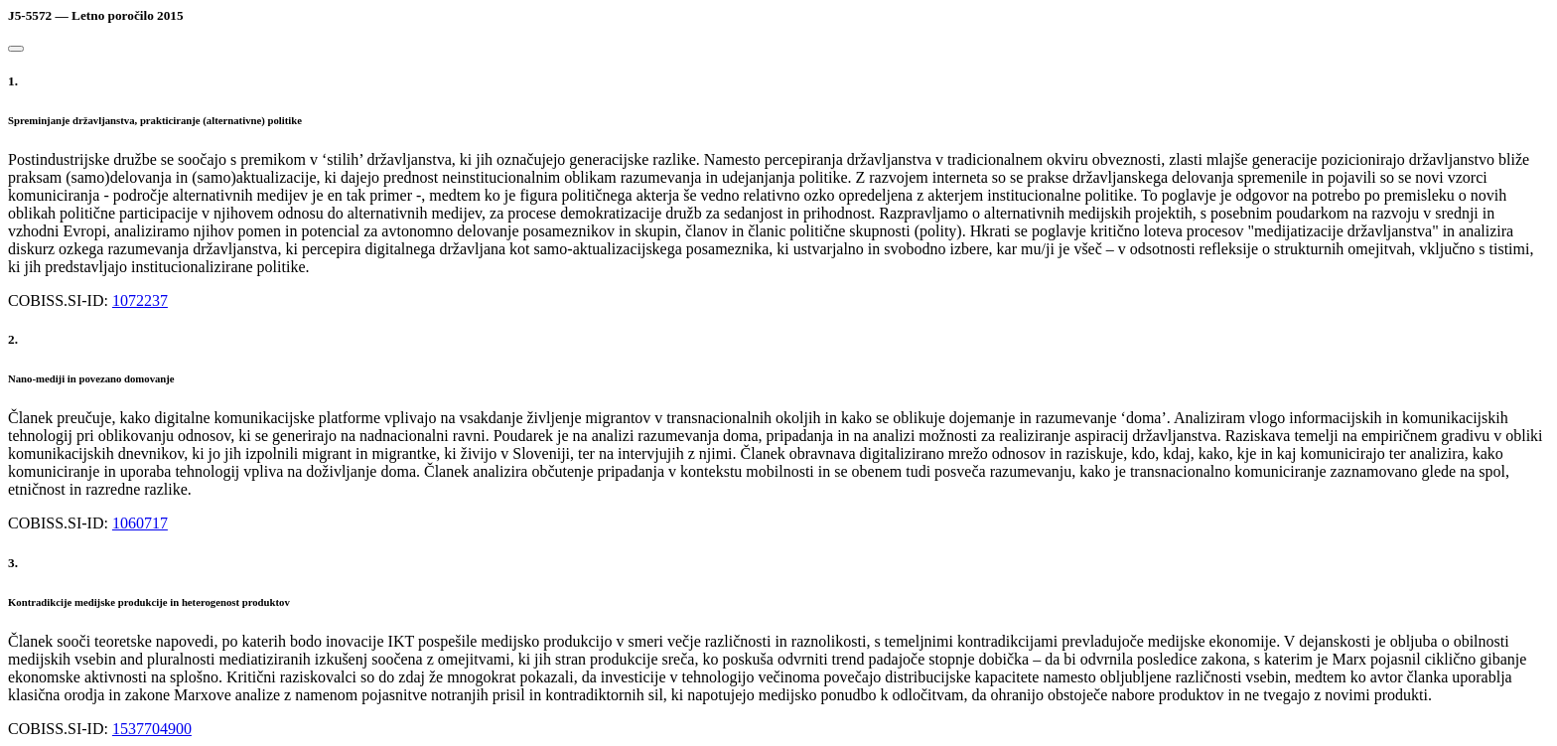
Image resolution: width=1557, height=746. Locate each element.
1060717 (140, 523)
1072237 (140, 300)
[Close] (16, 49)
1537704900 (152, 728)
